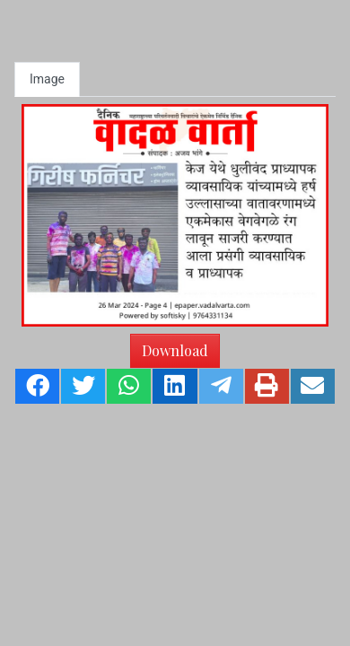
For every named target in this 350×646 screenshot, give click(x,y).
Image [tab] (47, 79)
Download (175, 350)
